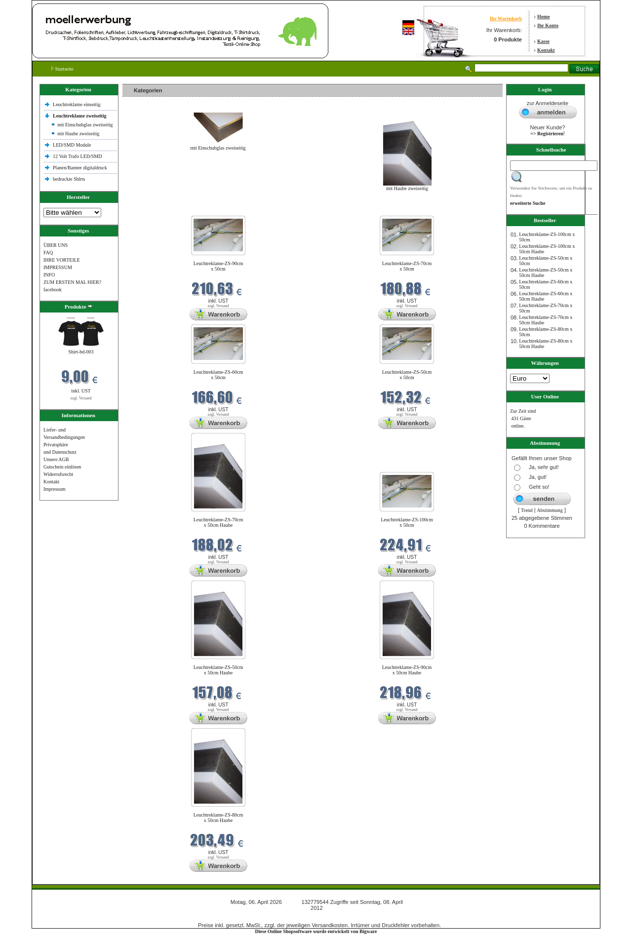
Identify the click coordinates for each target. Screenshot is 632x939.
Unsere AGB (56, 459)
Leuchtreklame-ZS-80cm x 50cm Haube (218, 817)
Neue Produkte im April (148, 209)
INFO (49, 274)
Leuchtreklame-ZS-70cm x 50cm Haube (218, 522)
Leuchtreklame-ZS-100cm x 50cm (407, 522)
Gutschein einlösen (62, 467)
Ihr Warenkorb (506, 18)
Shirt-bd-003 (80, 351)
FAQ (48, 252)
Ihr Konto (547, 25)
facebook (52, 289)
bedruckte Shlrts (69, 179)
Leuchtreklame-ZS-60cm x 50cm (218, 374)
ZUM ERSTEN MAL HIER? (72, 282)
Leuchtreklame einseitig (77, 104)
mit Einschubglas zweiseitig (85, 124)
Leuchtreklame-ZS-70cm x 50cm (407, 266)
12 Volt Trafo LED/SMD (77, 156)
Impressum (54, 489)
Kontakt (546, 50)
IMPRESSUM (57, 267)
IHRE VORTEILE (61, 260)
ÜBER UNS (55, 245)
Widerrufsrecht (58, 474)
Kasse (543, 41)
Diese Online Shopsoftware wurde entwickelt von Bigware (316, 931)
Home (543, 16)
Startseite (62, 69)
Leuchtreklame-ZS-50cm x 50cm (407, 374)
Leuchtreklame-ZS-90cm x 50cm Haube (407, 670)
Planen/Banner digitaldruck (80, 167)
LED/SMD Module (72, 145)
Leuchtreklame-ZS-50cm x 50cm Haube (218, 670)
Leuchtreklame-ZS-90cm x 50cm (218, 266)
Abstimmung (550, 510)
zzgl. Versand (81, 398)
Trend (527, 510)
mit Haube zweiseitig (78, 133)
